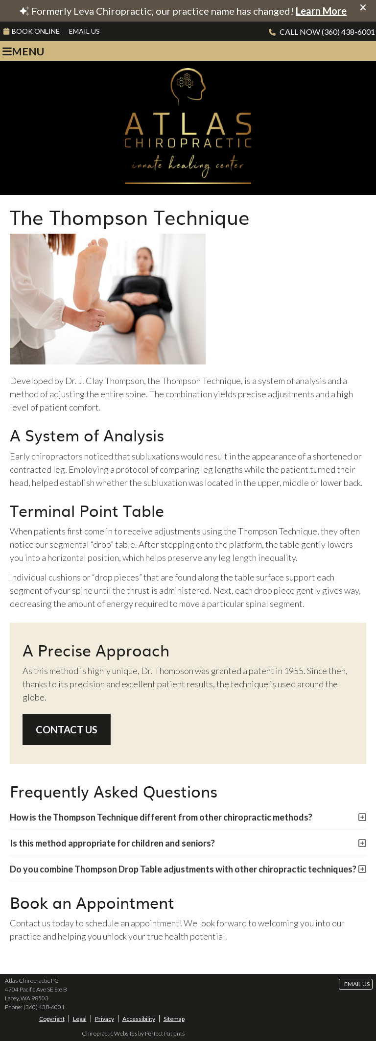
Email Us (84, 31)
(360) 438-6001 (348, 31)
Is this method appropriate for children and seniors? (112, 843)
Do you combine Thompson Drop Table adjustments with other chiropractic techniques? (183, 869)
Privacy (104, 1018)
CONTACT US (66, 729)
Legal (80, 1018)
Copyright (52, 1018)
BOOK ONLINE (31, 31)
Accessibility (138, 1018)
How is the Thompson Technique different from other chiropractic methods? (161, 817)
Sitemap (174, 1018)
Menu (23, 51)
